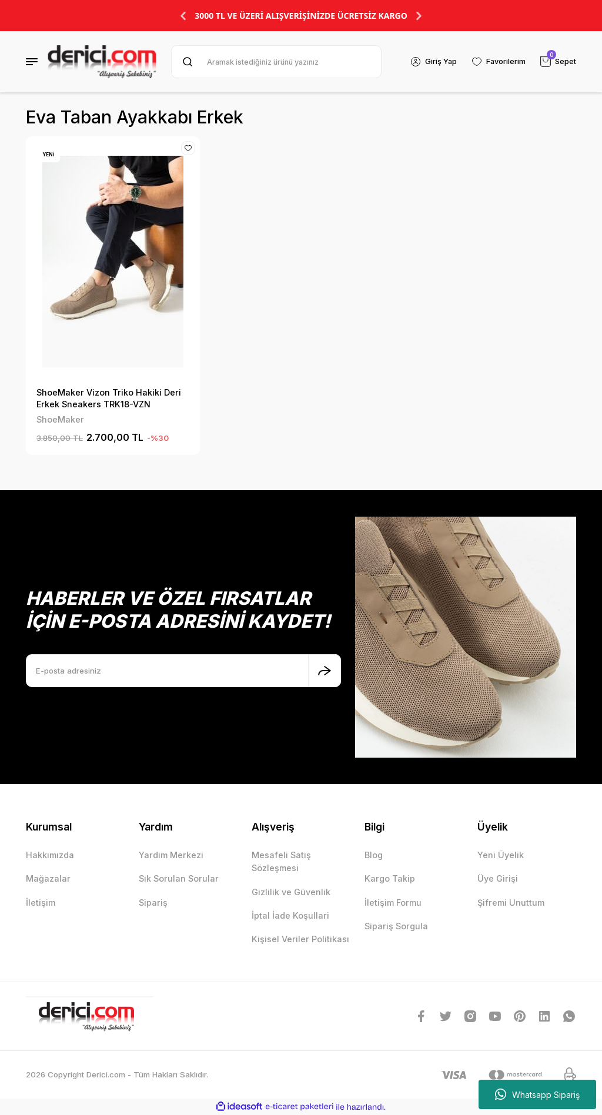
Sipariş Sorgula (396, 926)
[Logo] (102, 61)
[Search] (275, 61)
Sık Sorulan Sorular (179, 878)
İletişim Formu (393, 903)
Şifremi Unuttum (510, 903)
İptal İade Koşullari (290, 915)
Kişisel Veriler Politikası (300, 939)
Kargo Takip (389, 878)
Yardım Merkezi (171, 855)
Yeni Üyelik (500, 855)
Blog (373, 855)
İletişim (40, 903)
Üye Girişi (497, 878)
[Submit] (324, 670)
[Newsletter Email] (183, 670)
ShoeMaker (60, 419)
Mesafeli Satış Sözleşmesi (281, 861)
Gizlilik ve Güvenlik (291, 892)
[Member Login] (431, 61)
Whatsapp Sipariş (537, 1094)
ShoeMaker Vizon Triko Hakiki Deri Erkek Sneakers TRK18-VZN (108, 398)
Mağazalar (48, 878)
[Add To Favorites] (187, 149)
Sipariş (153, 903)
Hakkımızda (50, 855)
